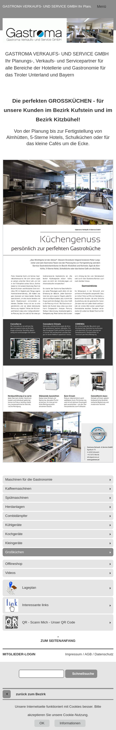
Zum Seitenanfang (58, 639)
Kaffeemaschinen (18, 488)
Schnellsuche (83, 674)
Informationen (70, 723)
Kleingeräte (13, 543)
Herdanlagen (15, 507)
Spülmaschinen (16, 498)
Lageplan (20, 587)
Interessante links (26, 605)
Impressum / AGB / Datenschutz (89, 654)
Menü (101, 6)
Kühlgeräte (13, 525)
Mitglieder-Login (19, 654)
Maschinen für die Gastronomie (28, 479)
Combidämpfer (16, 516)
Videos (10, 573)
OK (42, 723)
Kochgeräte (14, 534)
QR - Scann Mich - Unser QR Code (40, 622)
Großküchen (14, 552)
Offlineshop (13, 564)
